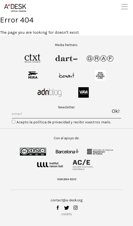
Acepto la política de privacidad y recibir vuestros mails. (63, 122)
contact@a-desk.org (66, 200)
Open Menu (124, 6)
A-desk (15, 8)
